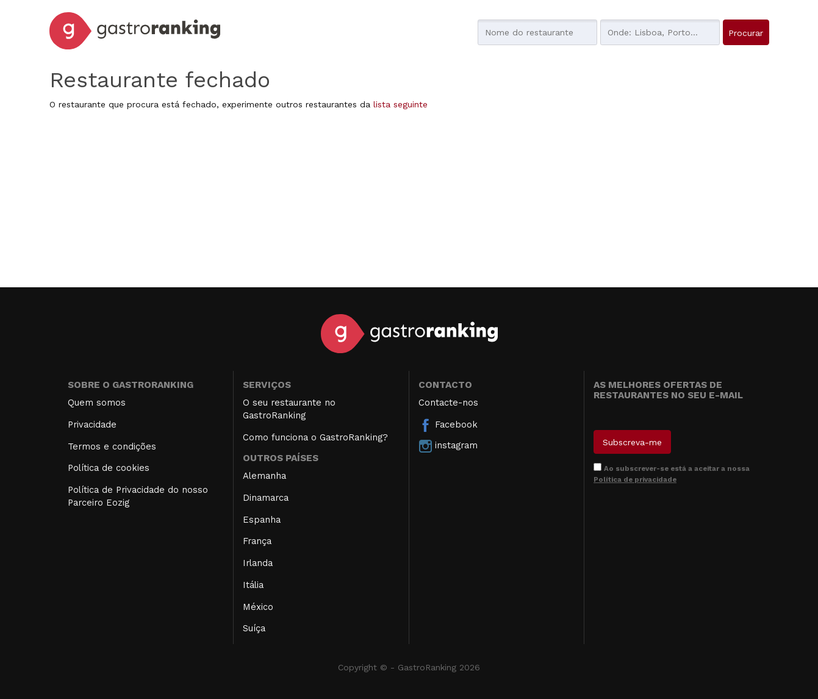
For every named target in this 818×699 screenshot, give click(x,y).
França (257, 541)
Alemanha (264, 475)
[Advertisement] (409, 201)
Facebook (448, 425)
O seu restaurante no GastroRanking (289, 409)
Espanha (262, 519)
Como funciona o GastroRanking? (315, 437)
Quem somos (97, 402)
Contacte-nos (448, 402)
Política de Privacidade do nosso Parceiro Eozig (138, 496)
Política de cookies (108, 467)
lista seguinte (400, 104)
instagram (448, 446)
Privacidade (92, 424)
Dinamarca (266, 497)
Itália (253, 584)
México (258, 606)
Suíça (254, 628)
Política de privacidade (635, 479)
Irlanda (258, 562)
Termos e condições (112, 446)
